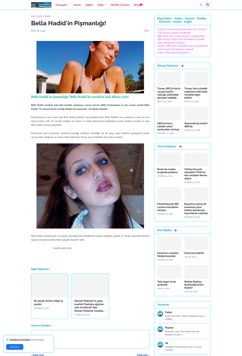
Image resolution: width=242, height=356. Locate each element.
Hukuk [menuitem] (77, 4)
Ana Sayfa (36, 16)
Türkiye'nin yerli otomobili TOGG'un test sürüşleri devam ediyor (195, 174)
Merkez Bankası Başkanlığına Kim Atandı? (194, 284)
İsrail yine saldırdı (194, 253)
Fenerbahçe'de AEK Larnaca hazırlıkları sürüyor (168, 207)
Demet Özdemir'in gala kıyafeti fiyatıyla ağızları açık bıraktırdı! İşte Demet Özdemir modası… (89, 305)
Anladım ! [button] (15, 347)
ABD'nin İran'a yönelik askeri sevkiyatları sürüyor (168, 126)
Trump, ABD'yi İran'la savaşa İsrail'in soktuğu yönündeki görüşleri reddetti (168, 93)
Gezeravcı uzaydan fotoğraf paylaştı (167, 254)
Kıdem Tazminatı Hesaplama (173, 52)
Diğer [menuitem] (100, 4)
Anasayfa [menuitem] (61, 4)
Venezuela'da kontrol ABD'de (195, 125)
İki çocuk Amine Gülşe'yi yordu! (48, 302)
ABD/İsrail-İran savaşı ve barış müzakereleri (181, 36)
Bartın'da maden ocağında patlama (167, 171)
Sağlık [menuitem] (89, 4)
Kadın (48, 16)
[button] (201, 5)
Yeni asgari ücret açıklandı (166, 283)
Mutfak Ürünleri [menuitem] (120, 4)
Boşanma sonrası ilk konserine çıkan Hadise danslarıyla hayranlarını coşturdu (196, 209)
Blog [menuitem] (138, 4)
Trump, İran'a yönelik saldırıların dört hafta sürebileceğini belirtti (195, 93)
